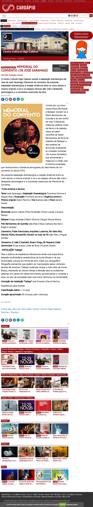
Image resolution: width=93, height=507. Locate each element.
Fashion (5, 444)
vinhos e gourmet (34, 20)
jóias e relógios (16, 23)
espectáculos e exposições (29, 23)
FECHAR (62, 504)
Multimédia (57, 494)
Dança (4, 352)
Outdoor (5, 421)
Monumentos (82, 70)
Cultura (23, 494)
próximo (72, 29)
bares (72, 23)
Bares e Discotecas (27, 375)
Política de (71, 504)
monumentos (68, 20)
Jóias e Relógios (85, 82)
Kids (4, 467)
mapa (32, 26)
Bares (88, 63)
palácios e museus (79, 20)
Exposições (28, 352)
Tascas (38, 375)
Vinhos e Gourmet (48, 375)
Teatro (60, 349)
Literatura (19, 352)
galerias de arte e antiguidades (47, 23)
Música (11, 352)
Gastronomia (61, 375)
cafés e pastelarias (22, 20)
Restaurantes (13, 375)
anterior (37, 29)
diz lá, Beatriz (16, 494)
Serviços (81, 80)
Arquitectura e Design (16, 349)
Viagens (35, 494)
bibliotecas (60, 20)
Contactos (21, 58)
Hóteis (11, 398)
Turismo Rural (20, 398)
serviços (67, 23)
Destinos (30, 398)
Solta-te (29, 494)
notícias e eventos (24, 26)
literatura (61, 23)
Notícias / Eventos (10, 58)
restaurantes (11, 20)
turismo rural (45, 20)
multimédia (14, 26)
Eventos (5, 326)
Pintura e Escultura (33, 349)
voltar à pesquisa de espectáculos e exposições (55, 29)
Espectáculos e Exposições (81, 85)
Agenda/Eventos (6, 494)
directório (7, 26)
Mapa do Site (66, 497)
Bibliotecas (75, 68)
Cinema (53, 349)
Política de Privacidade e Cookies (11, 497)
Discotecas (75, 65)
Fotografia (45, 349)
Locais (64, 494)
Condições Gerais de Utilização (31, 497)
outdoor (52, 20)
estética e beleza (5, 23)
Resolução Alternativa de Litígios (51, 497)
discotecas (79, 23)
